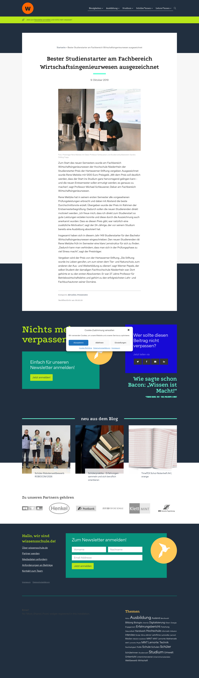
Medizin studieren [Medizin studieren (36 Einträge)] (139, 639)
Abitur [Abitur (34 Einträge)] (127, 618)
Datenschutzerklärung (101, 348)
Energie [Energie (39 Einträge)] (174, 623)
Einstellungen (120, 343)
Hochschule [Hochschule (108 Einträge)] (153, 630)
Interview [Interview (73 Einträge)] (130, 635)
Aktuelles (72, 295)
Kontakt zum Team (32, 570)
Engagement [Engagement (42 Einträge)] (130, 627)
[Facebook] (147, 362)
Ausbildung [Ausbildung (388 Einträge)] (140, 617)
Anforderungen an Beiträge (37, 565)
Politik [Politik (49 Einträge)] (139, 647)
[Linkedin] (164, 362)
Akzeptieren (78, 343)
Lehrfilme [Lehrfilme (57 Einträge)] (156, 635)
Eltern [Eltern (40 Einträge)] (168, 623)
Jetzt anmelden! (41, 377)
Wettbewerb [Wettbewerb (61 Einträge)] (131, 660)
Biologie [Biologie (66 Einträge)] (138, 622)
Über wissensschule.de (35, 547)
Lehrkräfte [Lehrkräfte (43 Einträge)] (165, 635)
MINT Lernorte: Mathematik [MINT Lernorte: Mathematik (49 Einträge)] (165, 639)
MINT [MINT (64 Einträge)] (149, 638)
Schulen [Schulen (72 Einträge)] (155, 647)
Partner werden (31, 553)
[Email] (155, 362)
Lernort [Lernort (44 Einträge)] (173, 635)
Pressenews (82, 295)
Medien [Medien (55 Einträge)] (128, 639)
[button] (128, 330)
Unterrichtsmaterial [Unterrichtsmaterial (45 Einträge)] (145, 657)
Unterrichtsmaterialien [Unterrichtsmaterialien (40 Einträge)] (161, 657)
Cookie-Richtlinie (85, 348)
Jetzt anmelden (83, 566)
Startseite (61, 47)
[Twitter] (138, 362)
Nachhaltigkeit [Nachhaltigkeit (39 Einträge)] (130, 647)
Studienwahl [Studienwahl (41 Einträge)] (143, 653)
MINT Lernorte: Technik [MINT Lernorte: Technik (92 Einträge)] (155, 642)
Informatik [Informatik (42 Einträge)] (166, 631)
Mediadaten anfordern (34, 559)
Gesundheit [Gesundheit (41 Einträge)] (129, 631)
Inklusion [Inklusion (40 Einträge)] (173, 631)
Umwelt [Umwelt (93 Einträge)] (168, 652)
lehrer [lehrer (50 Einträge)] (148, 635)
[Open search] (175, 8)
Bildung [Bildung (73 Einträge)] (129, 622)
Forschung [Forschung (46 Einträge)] (165, 627)
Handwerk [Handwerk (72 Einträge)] (140, 631)
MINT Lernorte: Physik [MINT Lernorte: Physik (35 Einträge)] (133, 643)
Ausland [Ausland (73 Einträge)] (156, 618)
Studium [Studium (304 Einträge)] (156, 652)
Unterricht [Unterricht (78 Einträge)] (130, 656)
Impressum (116, 348)
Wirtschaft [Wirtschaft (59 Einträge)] (143, 660)
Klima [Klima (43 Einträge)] (143, 635)
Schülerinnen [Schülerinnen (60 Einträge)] (131, 652)
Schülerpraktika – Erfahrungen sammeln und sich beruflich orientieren (103, 476)
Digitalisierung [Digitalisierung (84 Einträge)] (157, 622)
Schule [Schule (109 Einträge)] (146, 646)
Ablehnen (99, 343)
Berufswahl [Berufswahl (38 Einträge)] (165, 618)
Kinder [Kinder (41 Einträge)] (138, 635)
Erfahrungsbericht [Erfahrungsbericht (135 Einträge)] (148, 626)
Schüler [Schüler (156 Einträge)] (165, 646)
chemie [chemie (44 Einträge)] (146, 623)
